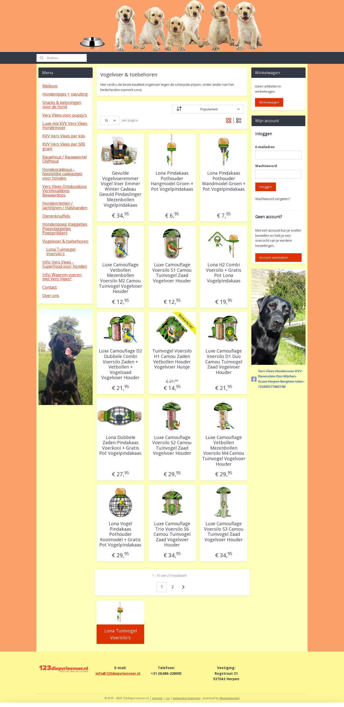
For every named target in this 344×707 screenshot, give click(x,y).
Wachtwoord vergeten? (272, 199)
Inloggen (265, 187)
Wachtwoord (266, 166)
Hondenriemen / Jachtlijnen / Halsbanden (64, 205)
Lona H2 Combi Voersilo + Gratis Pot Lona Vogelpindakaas (223, 272)
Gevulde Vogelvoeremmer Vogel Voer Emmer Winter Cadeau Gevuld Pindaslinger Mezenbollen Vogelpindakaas (120, 189)
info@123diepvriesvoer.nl (118, 673)
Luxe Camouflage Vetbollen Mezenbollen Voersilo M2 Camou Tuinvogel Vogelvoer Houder (120, 278)
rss (168, 698)
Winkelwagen (269, 102)
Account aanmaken (273, 257)
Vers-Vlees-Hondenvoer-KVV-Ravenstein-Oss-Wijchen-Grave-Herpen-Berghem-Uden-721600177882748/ (277, 378)
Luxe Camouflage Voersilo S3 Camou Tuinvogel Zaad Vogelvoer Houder (223, 531)
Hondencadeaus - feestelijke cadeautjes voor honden (62, 174)
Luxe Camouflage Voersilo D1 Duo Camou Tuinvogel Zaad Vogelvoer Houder (223, 361)
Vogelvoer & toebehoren (65, 241)
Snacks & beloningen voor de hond (61, 105)
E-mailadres (265, 147)
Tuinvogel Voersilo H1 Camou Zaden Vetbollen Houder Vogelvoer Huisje (172, 359)
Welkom (49, 86)
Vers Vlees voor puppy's (64, 115)
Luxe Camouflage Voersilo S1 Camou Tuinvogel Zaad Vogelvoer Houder (172, 272)
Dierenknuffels (56, 216)
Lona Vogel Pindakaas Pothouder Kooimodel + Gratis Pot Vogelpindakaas (120, 534)
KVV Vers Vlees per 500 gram (63, 146)
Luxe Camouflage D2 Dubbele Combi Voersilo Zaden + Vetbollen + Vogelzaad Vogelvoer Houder (120, 364)
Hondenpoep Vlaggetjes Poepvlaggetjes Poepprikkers (64, 228)
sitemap (157, 698)
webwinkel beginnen (186, 698)
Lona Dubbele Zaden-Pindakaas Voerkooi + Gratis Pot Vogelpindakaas (120, 445)
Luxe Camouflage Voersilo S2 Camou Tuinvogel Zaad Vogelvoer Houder (172, 445)
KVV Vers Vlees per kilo (63, 136)
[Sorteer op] (207, 109)
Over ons (50, 295)
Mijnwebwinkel (230, 698)
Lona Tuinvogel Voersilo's (120, 634)
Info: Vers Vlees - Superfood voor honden (64, 264)
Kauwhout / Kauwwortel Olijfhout (64, 159)
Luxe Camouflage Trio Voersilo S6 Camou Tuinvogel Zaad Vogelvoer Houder (172, 534)
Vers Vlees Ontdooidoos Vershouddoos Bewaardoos (64, 191)
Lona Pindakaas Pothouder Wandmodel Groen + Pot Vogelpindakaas (223, 181)
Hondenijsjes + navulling (65, 94)
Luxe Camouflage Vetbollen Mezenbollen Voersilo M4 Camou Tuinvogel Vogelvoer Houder (223, 451)
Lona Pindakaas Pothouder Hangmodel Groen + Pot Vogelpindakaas (172, 181)
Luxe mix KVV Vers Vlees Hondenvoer (64, 126)
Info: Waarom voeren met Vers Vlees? (62, 277)
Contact (49, 287)
